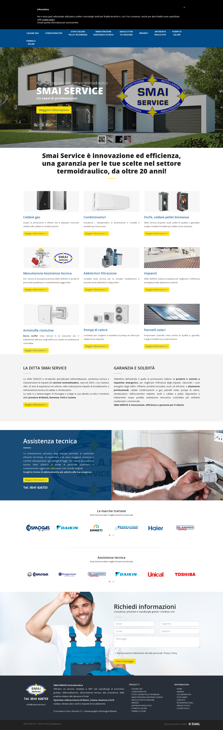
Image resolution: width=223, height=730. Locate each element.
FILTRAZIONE (126, 33)
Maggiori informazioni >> (36, 404)
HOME (179, 689)
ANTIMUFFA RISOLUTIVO (142, 705)
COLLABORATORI (184, 694)
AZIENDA (180, 691)
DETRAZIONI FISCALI (185, 703)
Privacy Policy (170, 653)
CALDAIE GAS (32, 33)
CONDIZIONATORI (53, 33)
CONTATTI (181, 700)
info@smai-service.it (36, 704)
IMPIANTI (143, 33)
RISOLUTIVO (160, 33)
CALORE (176, 33)
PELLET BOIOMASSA (78, 33)
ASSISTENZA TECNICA (103, 33)
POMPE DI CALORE (139, 708)
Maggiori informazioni (54, 110)
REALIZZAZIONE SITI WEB (175, 724)
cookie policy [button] (48, 19)
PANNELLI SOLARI (139, 711)
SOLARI (31, 42)
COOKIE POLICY (183, 708)
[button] (184, 7)
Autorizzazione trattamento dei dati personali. (145, 653)
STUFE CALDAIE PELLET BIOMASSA (145, 694)
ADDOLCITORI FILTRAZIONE (143, 700)
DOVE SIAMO (182, 697)
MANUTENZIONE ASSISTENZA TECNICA (147, 697)
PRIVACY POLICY (183, 705)
